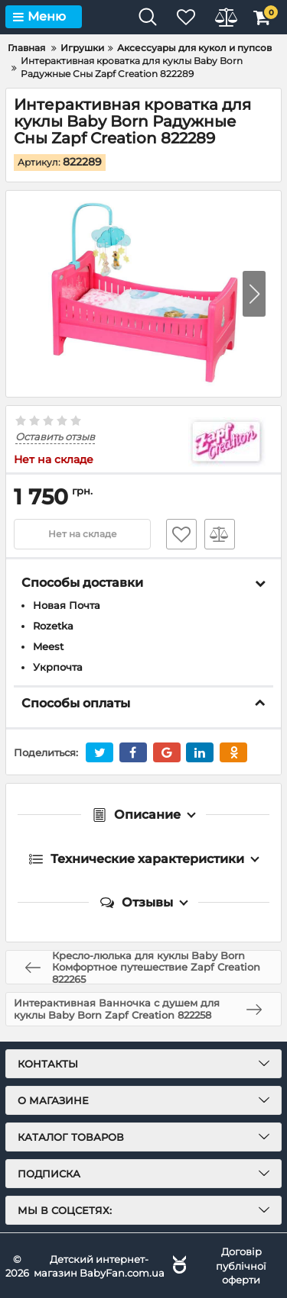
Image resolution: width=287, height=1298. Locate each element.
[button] (254, 294)
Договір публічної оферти (241, 1265)
